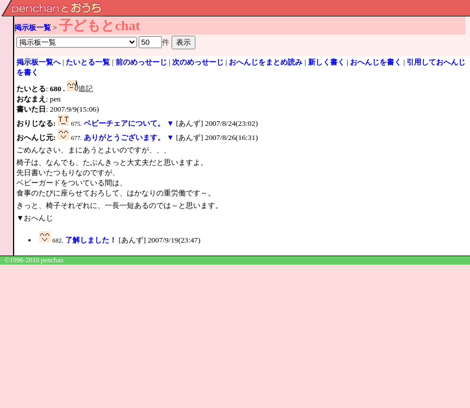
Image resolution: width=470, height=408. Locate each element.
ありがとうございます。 (124, 137)
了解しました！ (91, 240)
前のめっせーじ (141, 62)
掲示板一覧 (32, 27)
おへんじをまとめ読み (265, 62)
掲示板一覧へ (38, 62)
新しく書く (326, 62)
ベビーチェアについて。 (124, 123)
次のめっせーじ (198, 62)
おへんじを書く (375, 62)
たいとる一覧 (88, 62)
